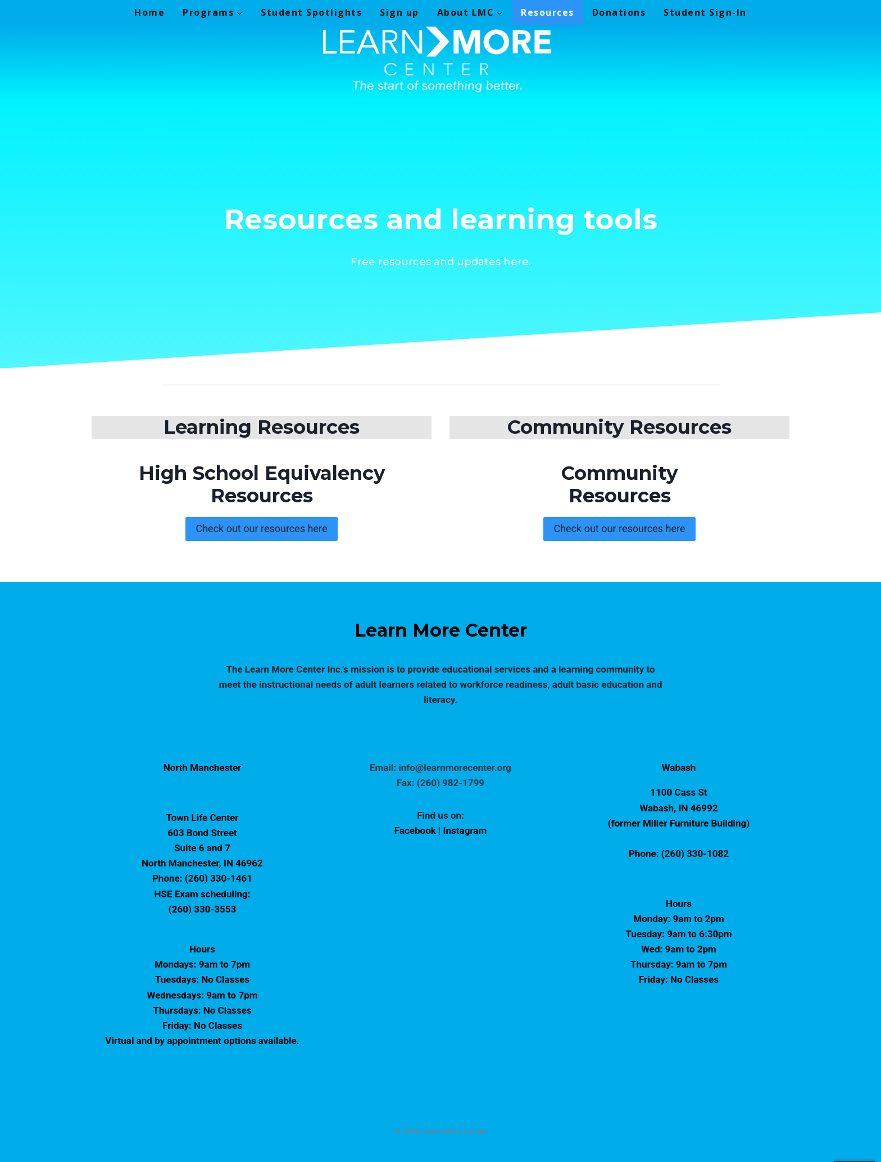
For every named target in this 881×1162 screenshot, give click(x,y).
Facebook (416, 830)
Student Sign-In (705, 12)
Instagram (465, 830)
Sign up (399, 12)
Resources (547, 12)
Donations (619, 12)
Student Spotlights (311, 12)
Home (149, 12)
